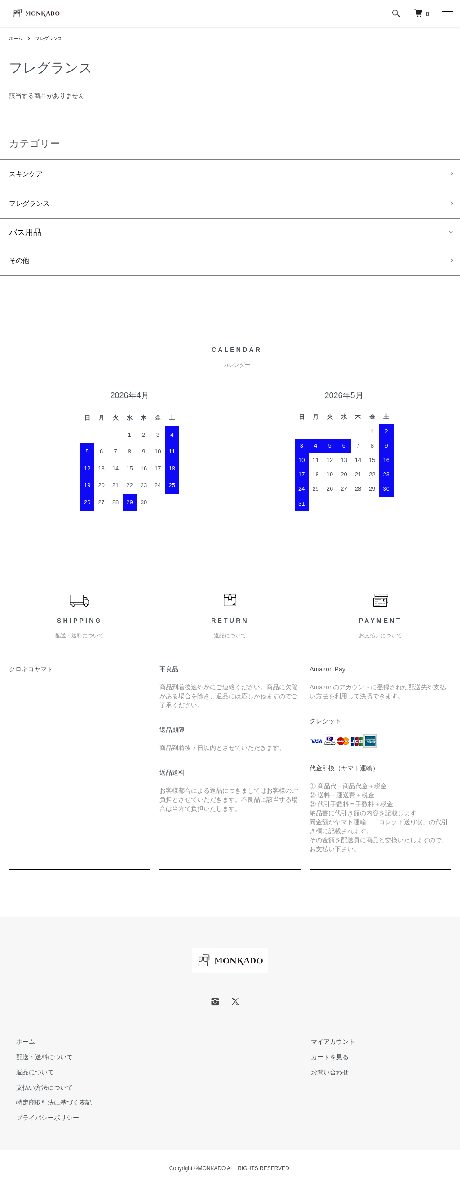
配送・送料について (37, 1064)
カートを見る (322, 1064)
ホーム (17, 38)
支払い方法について (37, 1094)
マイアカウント (326, 1049)
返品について (28, 1079)
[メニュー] (446, 13)
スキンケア (29, 175)
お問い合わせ (322, 1079)
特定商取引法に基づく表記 (46, 1110)
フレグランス (54, 38)
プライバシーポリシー (40, 1125)
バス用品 (25, 237)
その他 (21, 266)
